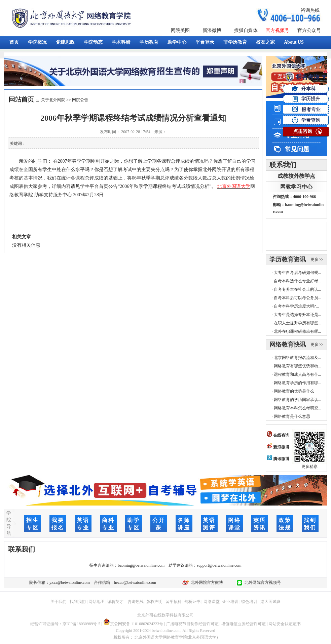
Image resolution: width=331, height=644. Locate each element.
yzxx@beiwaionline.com (69, 582)
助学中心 (177, 42)
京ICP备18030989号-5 (82, 623)
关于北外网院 (53, 99)
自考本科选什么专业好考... (297, 281)
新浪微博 (212, 30)
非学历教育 (235, 42)
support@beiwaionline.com (219, 565)
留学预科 (174, 601)
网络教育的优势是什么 (294, 391)
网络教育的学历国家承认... (297, 399)
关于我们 (58, 601)
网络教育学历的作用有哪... (297, 382)
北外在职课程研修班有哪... (297, 331)
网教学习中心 (296, 187)
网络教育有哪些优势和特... (297, 366)
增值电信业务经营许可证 (243, 623)
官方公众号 (309, 30)
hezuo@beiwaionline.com (135, 582)
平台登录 (204, 42)
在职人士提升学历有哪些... (297, 323)
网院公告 (80, 99)
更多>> (316, 259)
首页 (14, 42)
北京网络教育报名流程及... (297, 357)
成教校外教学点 (296, 176)
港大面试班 (270, 601)
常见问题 (297, 149)
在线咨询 (278, 435)
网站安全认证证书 (284, 623)
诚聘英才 (115, 601)
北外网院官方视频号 (262, 582)
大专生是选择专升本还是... (297, 314)
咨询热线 (310, 10)
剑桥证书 (192, 601)
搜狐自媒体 (246, 30)
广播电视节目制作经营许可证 (192, 623)
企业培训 (230, 601)
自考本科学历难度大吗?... (296, 306)
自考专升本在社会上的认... (297, 289)
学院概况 (37, 42)
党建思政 (65, 42)
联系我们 (282, 164)
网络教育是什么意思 (292, 416)
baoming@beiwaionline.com (141, 565)
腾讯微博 (278, 458)
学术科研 (121, 42)
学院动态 (93, 42)
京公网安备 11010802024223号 (133, 623)
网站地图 (96, 601)
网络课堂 (212, 601)
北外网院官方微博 (206, 582)
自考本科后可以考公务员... (297, 297)
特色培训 (249, 601)
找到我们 (78, 601)
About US (294, 42)
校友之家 (265, 42)
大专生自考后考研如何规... (297, 272)
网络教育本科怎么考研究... (297, 408)
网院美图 (180, 30)
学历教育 (149, 42)
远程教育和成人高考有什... (297, 374)
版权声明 (154, 601)
